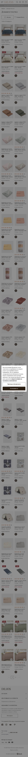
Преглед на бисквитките (14, 384)
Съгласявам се (14, 388)
